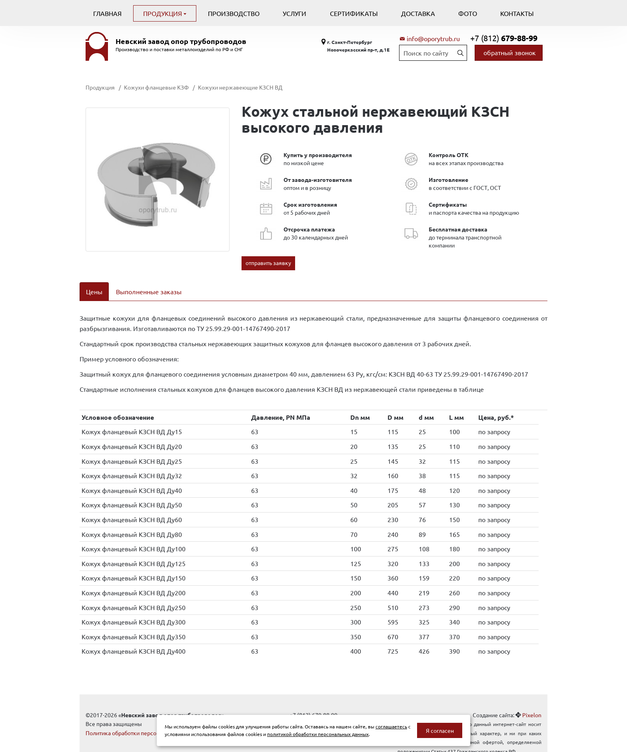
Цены (94, 291)
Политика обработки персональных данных (143, 722)
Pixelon (531, 704)
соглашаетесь (391, 726)
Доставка (418, 13)
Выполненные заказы (149, 291)
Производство (234, 13)
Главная (107, 13)
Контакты (517, 13)
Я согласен (440, 730)
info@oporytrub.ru (433, 38)
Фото (467, 13)
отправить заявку (268, 262)
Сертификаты (354, 13)
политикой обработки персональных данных (318, 734)
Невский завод (181, 41)
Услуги (294, 13)
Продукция (163, 13)
